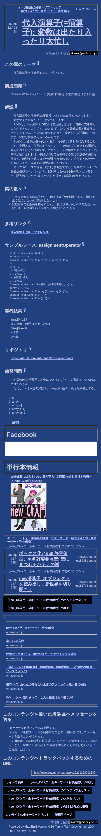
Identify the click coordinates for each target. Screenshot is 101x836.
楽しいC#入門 (15, 640)
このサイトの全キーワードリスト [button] (27, 814)
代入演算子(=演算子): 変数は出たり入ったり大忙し (57, 32)
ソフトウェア (52, 7)
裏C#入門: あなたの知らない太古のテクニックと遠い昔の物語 (46, 684)
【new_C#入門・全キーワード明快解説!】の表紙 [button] (37, 608)
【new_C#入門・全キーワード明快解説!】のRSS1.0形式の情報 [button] (47, 806)
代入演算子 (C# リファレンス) (30, 232)
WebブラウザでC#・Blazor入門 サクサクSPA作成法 (41, 654)
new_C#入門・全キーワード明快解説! (45, 11)
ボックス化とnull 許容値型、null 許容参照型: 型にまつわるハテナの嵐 (44, 559)
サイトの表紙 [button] (14, 782)
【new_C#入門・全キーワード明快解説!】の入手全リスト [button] (43, 798)
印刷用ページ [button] (63, 814)
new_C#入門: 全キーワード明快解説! (30, 627)
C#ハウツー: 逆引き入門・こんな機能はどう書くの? (40, 697)
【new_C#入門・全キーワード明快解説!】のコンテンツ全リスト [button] (48, 600)
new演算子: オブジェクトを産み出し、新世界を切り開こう (45, 584)
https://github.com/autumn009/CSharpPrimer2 (42, 358)
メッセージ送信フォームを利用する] (32, 727)
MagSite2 (31, 826)
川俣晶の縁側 (32, 7)
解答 (15, 422)
